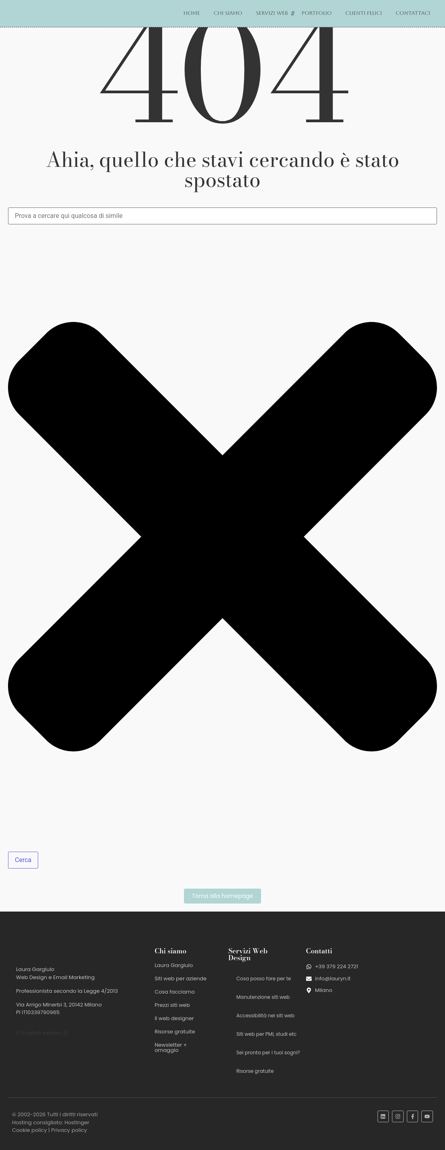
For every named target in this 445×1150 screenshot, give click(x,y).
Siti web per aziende (181, 978)
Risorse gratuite (175, 1031)
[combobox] (222, 215)
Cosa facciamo (175, 992)
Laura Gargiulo (174, 965)
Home (192, 13)
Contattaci (413, 13)
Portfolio (317, 13)
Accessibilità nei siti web (266, 1015)
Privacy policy (69, 1130)
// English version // (42, 1033)
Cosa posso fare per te (264, 978)
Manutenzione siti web (263, 997)
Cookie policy (29, 1130)
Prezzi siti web (172, 1005)
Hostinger (76, 1122)
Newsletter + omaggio (171, 1047)
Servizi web (273, 13)
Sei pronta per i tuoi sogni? (268, 1052)
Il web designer (174, 1018)
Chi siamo (228, 13)
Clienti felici (363, 13)
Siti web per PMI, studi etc (267, 1034)
